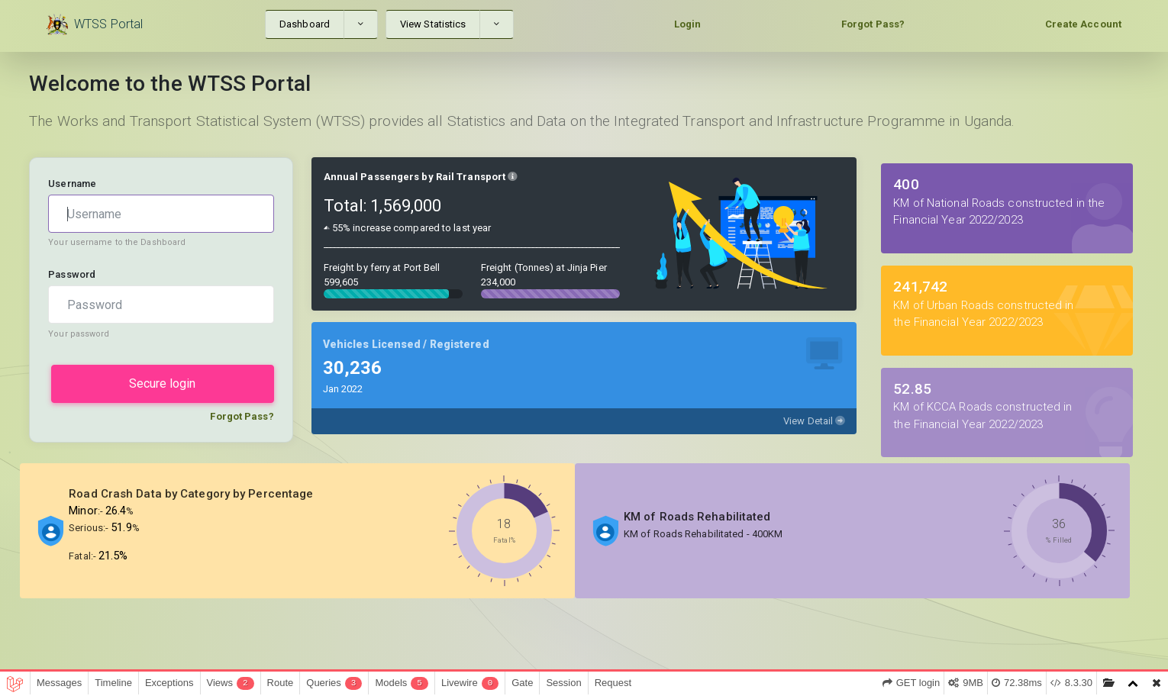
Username (72, 183)
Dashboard (304, 24)
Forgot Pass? (873, 24)
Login (688, 24)
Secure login (162, 383)
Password (71, 274)
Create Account (1083, 24)
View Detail (814, 421)
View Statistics (433, 24)
